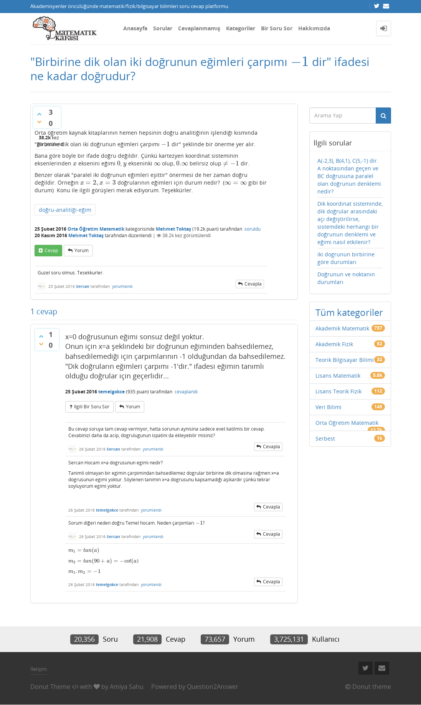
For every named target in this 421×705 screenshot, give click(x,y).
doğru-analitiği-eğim (65, 209)
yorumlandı (122, 286)
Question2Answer (212, 686)
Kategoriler (240, 28)
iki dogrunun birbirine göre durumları (346, 258)
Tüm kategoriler (349, 312)
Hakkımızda (314, 28)
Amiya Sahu (127, 686)
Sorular (162, 28)
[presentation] (300, 61)
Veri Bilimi (328, 407)
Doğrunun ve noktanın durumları (346, 278)
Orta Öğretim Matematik (96, 229)
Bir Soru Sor (276, 28)
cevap (51, 250)
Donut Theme (50, 686)
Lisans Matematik (337, 375)
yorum (81, 250)
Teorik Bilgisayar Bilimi (344, 359)
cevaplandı (186, 391)
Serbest (325, 438)
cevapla (253, 284)
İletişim (38, 668)
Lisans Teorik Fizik (338, 391)
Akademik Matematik (342, 328)
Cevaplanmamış (199, 28)
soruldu (252, 229)
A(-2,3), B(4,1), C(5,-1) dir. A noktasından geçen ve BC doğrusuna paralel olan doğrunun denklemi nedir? (349, 176)
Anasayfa (135, 28)
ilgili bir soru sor (91, 406)
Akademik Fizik (334, 344)
